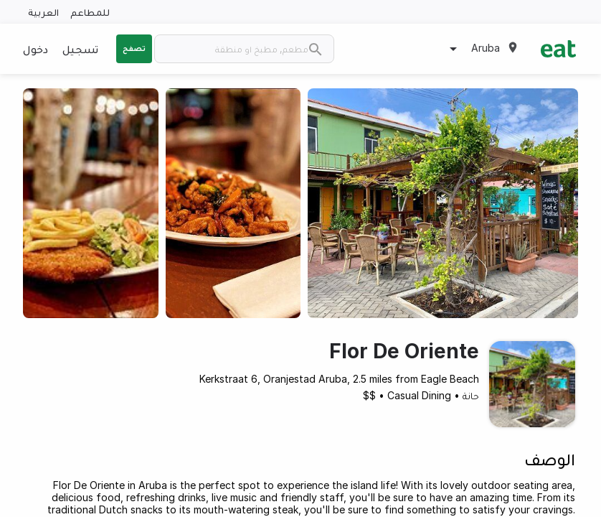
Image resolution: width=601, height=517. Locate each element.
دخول (35, 49)
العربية (43, 12)
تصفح (134, 48)
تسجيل (80, 49)
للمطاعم (90, 12)
